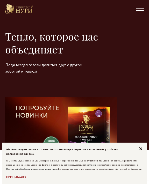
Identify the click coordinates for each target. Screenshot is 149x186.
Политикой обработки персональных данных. (32, 169)
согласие (91, 164)
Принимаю (16, 177)
